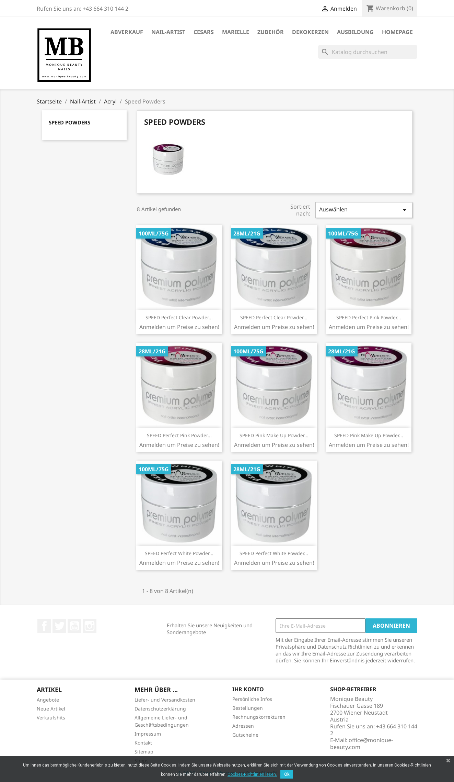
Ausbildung (355, 32)
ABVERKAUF (126, 32)
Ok (286, 774)
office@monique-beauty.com (361, 743)
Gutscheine (245, 734)
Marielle (235, 32)
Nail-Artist (168, 32)
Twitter (59, 626)
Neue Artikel (51, 708)
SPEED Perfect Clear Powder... (179, 317)
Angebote (48, 699)
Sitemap (144, 751)
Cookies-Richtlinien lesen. (252, 774)
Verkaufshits (51, 717)
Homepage (397, 32)
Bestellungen (247, 708)
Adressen (243, 726)
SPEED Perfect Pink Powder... (368, 317)
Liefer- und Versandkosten (165, 699)
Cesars (204, 32)
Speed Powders (69, 122)
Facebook (44, 626)
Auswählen (363, 210)
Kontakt (143, 742)
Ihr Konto (248, 689)
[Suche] (367, 52)
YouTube (74, 626)
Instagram (89, 626)
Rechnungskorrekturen (259, 717)
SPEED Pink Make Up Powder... (274, 435)
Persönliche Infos (252, 699)
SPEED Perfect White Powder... (179, 553)
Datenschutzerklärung (160, 708)
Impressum (148, 733)
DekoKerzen (310, 32)
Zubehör (270, 32)
